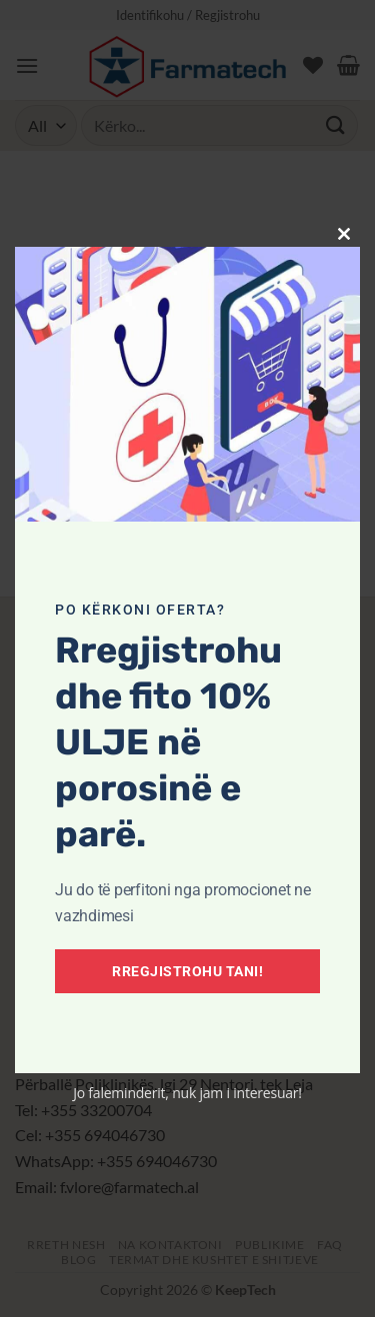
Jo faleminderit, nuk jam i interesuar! (187, 1092)
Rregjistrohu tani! (187, 971)
